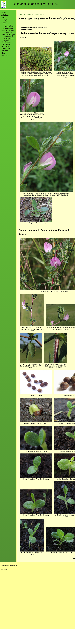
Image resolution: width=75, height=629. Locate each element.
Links (3, 53)
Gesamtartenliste (8, 26)
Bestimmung (7, 25)
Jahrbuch (6, 40)
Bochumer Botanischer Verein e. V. (35, 3)
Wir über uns (6, 49)
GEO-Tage (5, 46)
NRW (5, 19)
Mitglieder (4, 51)
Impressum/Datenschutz (9, 566)
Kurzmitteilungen (8, 36)
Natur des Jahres (7, 31)
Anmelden (4, 569)
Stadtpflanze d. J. (9, 32)
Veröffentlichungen (9, 38)
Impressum (5, 55)
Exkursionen (5, 44)
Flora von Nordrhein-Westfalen (31, 14)
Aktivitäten (5, 15)
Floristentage (6, 42)
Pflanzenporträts (7, 28)
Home (3, 13)
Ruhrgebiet (7, 21)
